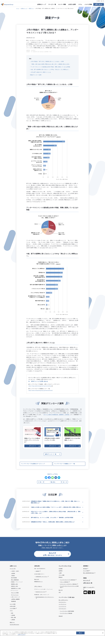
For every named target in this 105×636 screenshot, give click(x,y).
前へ (41, 482)
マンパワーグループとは (65, 566)
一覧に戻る (52, 482)
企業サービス (13, 566)
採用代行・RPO (14, 586)
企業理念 (60, 570)
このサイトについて (21, 634)
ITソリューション (15, 594)
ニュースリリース (62, 606)
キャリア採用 (86, 570)
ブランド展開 (61, 575)
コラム (80, 4)
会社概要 (60, 568)
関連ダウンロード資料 (35, 74)
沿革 (60, 592)
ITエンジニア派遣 (15, 592)
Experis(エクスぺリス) (40, 591)
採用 (12, 613)
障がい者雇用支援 (15, 579)
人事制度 (13, 619)
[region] (52, 633)
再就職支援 (13, 601)
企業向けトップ (41, 4)
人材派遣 (13, 573)
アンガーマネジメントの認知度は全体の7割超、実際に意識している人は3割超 (50, 66)
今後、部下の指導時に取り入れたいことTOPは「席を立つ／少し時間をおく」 (50, 69)
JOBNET (37, 571)
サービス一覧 (52, 4)
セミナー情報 (62, 4)
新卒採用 (85, 568)
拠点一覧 (60, 590)
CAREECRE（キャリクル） (41, 576)
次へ (64, 482)
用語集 (85, 578)
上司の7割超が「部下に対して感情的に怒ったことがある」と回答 (47, 61)
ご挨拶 (60, 572)
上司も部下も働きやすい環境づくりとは (40, 72)
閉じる (80, 632)
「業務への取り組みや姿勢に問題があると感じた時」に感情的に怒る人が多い (50, 64)
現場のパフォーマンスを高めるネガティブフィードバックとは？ (32, 435)
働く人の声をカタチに (63, 600)
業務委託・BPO (14, 584)
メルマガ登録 (88, 4)
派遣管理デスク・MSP (16, 588)
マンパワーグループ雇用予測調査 (67, 611)
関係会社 (60, 577)
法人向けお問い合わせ (14, 624)
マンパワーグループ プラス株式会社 (67, 579)
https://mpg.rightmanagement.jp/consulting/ (40, 386)
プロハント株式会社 (64, 581)
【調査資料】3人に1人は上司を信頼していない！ (72, 434)
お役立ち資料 (72, 4)
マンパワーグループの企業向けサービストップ (33, 463)
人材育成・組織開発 (15, 599)
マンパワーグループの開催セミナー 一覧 (64, 463)
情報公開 (60, 616)
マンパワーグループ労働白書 (66, 613)
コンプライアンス (62, 604)
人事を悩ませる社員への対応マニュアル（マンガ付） (52, 434)
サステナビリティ (62, 602)
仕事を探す (37, 566)
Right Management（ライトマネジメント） (45, 597)
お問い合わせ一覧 (87, 583)
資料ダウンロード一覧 (50, 454)
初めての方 (36, 579)
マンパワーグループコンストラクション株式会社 (69, 587)
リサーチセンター (62, 608)
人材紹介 (13, 575)
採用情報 (85, 566)
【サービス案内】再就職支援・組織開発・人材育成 (56, 414)
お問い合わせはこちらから (52, 554)
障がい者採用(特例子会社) (88, 572)
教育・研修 (13, 617)
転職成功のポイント (38, 581)
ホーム (17, 8)
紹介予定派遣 (14, 577)
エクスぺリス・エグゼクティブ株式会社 (68, 584)
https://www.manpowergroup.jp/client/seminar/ (41, 390)
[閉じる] (102, 632)
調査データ (31, 8)
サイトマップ (86, 580)
